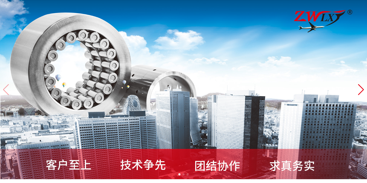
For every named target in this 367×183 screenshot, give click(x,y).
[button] (361, 89)
